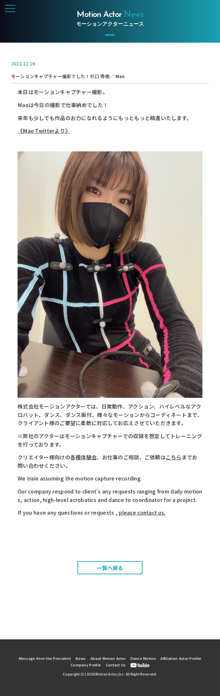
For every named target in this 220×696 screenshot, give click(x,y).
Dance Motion (143, 658)
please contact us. (142, 512)
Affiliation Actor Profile (180, 658)
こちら (174, 457)
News (81, 658)
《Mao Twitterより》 (44, 130)
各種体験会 (83, 457)
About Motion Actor (108, 658)
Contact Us (116, 664)
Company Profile (86, 664)
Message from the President (45, 658)
